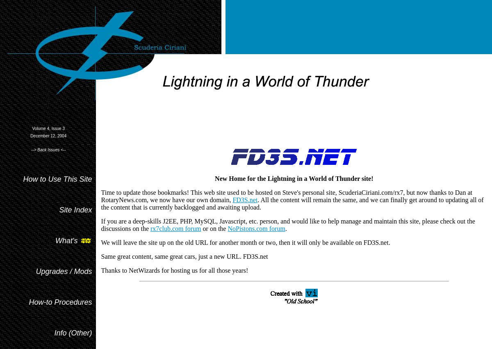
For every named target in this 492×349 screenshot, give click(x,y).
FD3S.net (244, 199)
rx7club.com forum (175, 228)
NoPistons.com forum (256, 228)
